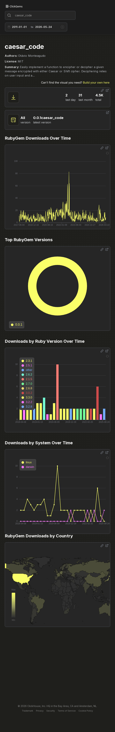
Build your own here (96, 82)
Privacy (40, 710)
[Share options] (102, 90)
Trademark (27, 710)
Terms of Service (67, 710)
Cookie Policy (85, 710)
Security (50, 710)
